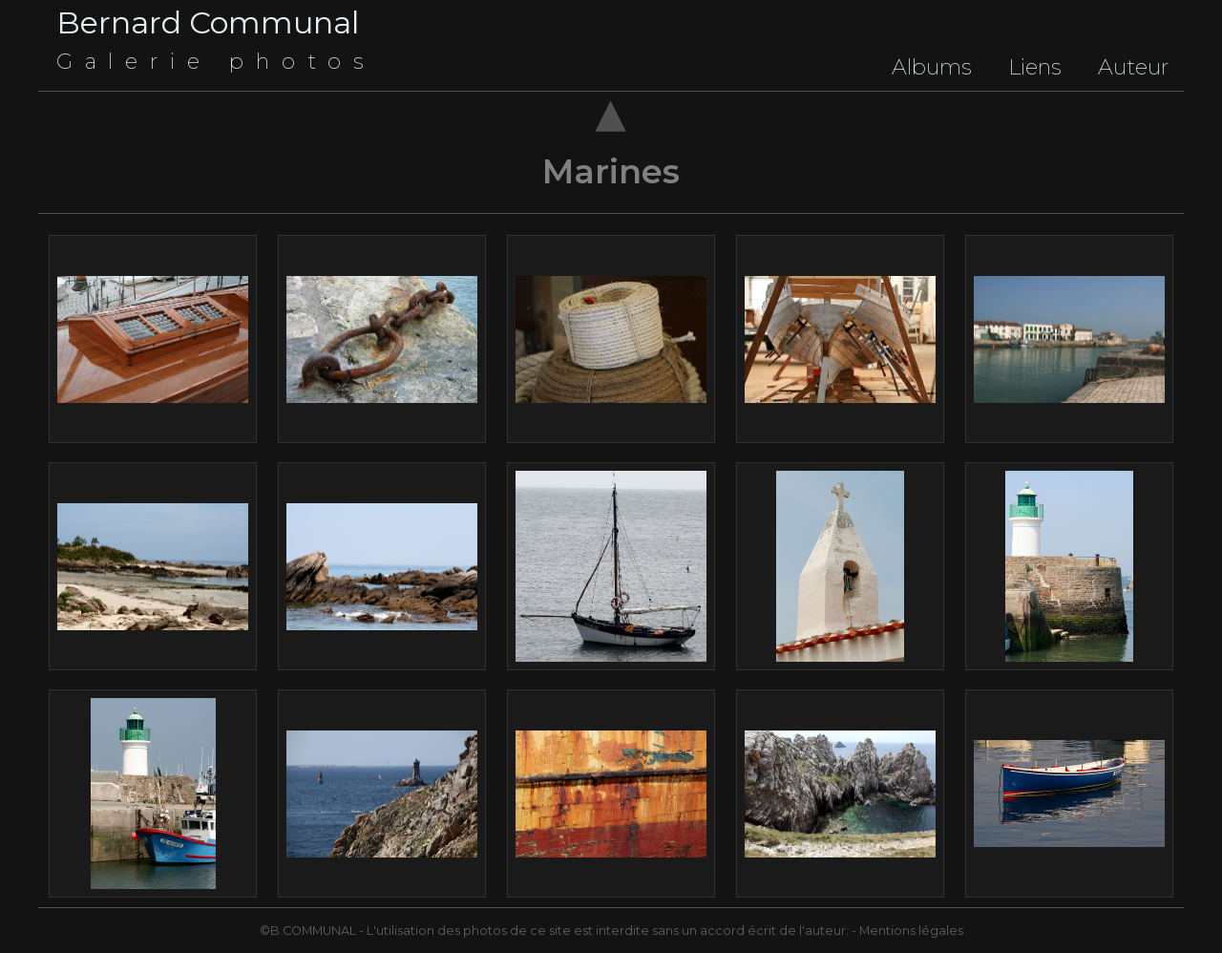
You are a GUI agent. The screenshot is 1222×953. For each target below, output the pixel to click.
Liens (1035, 66)
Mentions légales (911, 930)
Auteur (1133, 66)
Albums (932, 66)
